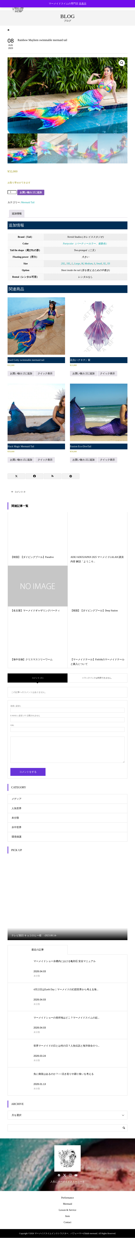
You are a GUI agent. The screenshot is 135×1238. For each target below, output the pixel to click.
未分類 (15, 818)
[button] (122, 63)
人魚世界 (16, 808)
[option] (68, 898)
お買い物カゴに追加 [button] (21, 373)
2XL (63, 263)
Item (67, 1216)
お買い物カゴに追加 (31, 192)
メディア (16, 799)
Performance (67, 1197)
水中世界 (16, 827)
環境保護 (16, 836)
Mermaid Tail (27, 202)
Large (77, 263)
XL (104, 263)
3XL (68, 263)
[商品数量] (12, 192)
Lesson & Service (67, 1210)
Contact (67, 1222)
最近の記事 (37, 949)
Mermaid (67, 1204)
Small (99, 263)
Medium (89, 263)
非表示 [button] (82, 3)
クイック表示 (45, 373)
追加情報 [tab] (17, 213)
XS (108, 263)
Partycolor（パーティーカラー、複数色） (85, 243)
